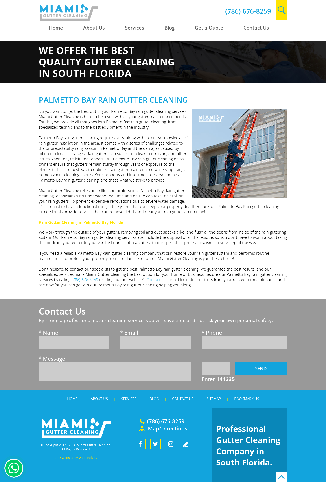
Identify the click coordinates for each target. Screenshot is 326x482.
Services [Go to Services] (134, 27)
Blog (154, 398)
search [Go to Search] (281, 10)
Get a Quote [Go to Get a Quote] (209, 27)
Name (48, 332)
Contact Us (182, 398)
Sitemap (214, 398)
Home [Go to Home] (56, 27)
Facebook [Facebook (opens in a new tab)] (140, 444)
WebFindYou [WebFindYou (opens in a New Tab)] (88, 458)
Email (129, 332)
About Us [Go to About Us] (94, 27)
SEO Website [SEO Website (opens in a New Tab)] (64, 458)
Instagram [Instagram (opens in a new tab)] (171, 444)
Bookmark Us (246, 398)
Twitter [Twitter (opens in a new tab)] (155, 444)
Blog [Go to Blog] (169, 27)
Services (128, 398)
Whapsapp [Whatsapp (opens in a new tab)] (13, 468)
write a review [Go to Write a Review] (186, 444)
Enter (218, 379)
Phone (212, 332)
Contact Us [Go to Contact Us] (256, 27)
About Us (99, 398)
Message (52, 358)
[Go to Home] (79, 20)
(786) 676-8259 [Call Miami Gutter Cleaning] (248, 11)
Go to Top (281, 477)
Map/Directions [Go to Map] (167, 428)
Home (72, 398)
